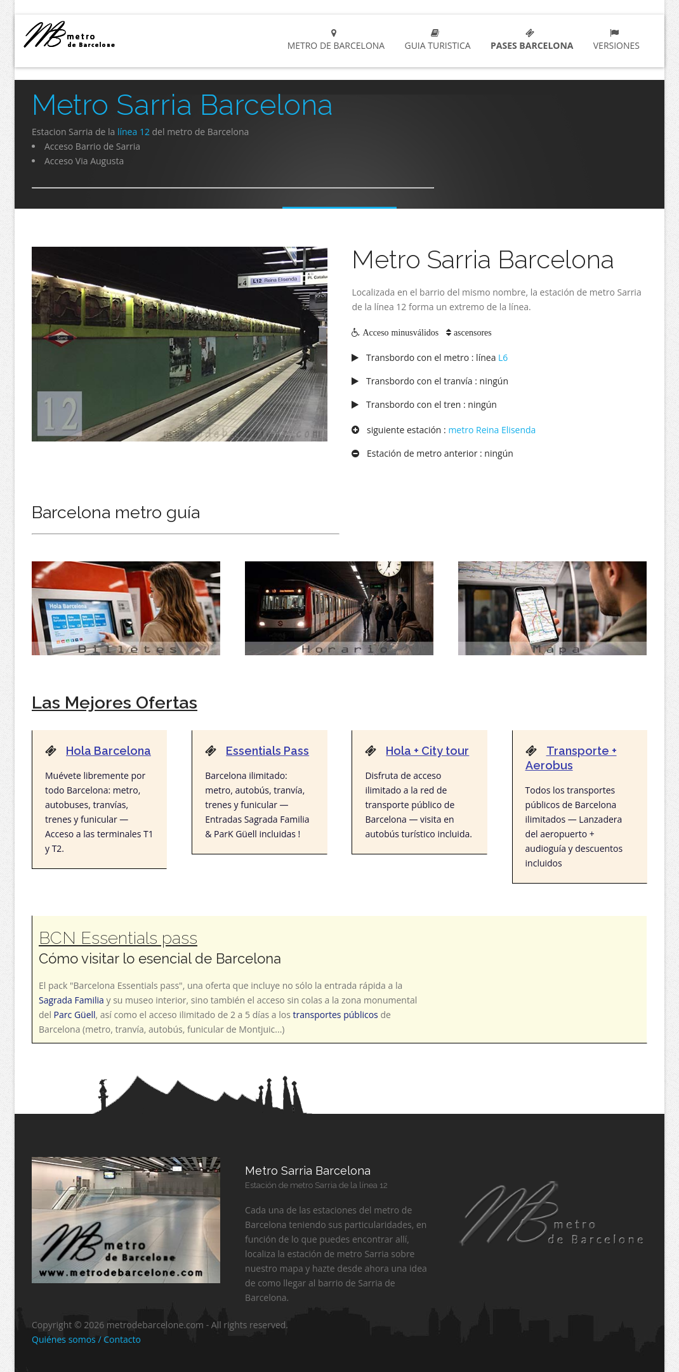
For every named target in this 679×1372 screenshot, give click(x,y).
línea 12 (133, 132)
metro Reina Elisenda (492, 430)
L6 (503, 357)
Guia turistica (435, 40)
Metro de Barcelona (333, 40)
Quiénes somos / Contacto (86, 1339)
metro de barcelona (101, 34)
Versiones (614, 40)
